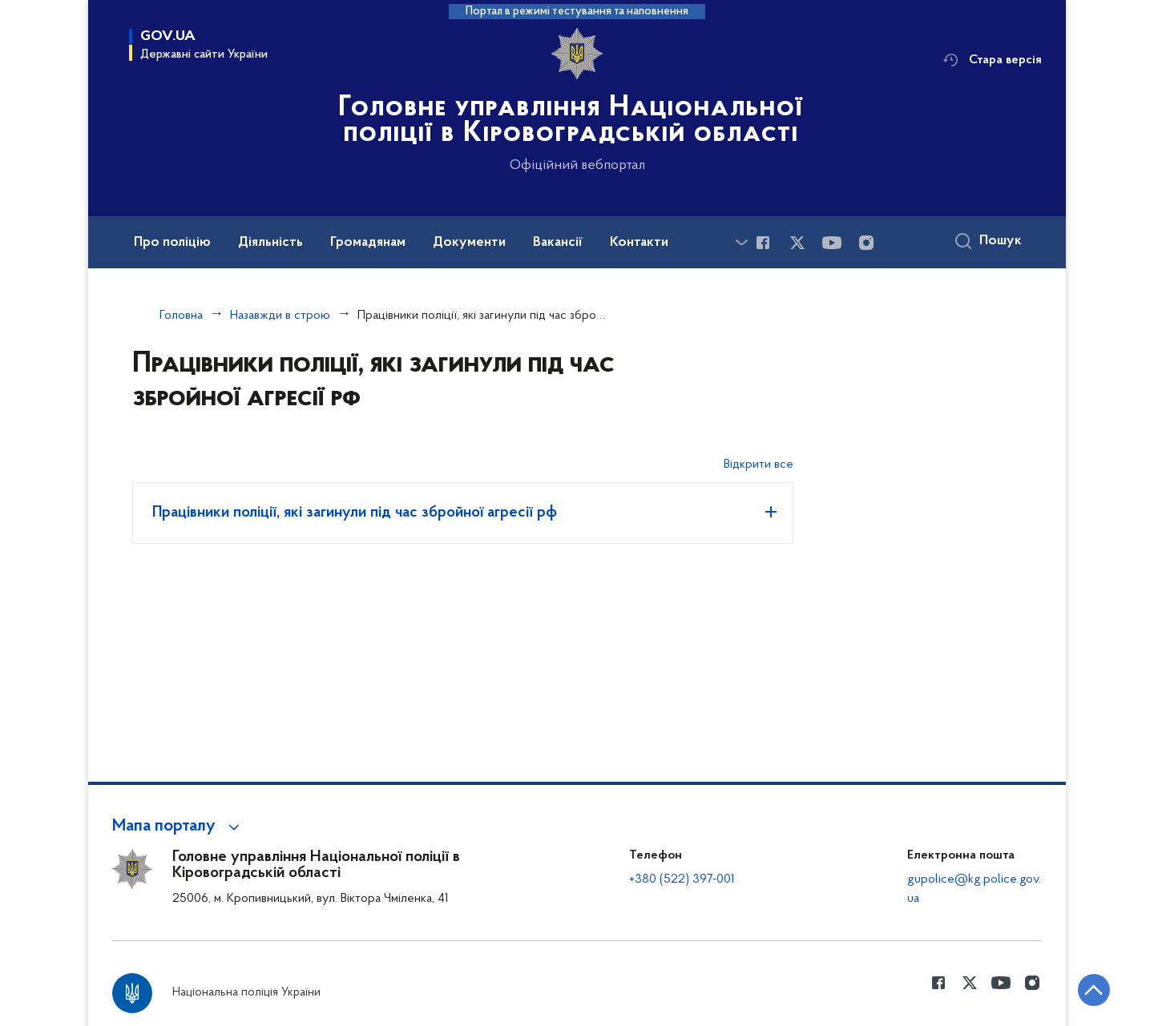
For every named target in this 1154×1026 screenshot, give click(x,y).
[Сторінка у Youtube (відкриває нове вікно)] (831, 242)
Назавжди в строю (280, 315)
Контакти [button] (639, 242)
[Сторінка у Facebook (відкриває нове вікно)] (763, 242)
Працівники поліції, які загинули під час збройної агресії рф (354, 513)
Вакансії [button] (558, 242)
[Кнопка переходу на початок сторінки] (1094, 990)
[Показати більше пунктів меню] (741, 242)
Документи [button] (469, 242)
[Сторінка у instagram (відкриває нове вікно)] (866, 242)
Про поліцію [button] (172, 242)
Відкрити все (758, 464)
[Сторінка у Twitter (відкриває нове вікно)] (797, 242)
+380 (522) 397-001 (682, 879)
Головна (181, 315)
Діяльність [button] (270, 242)
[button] (178, 826)
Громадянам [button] (368, 242)
